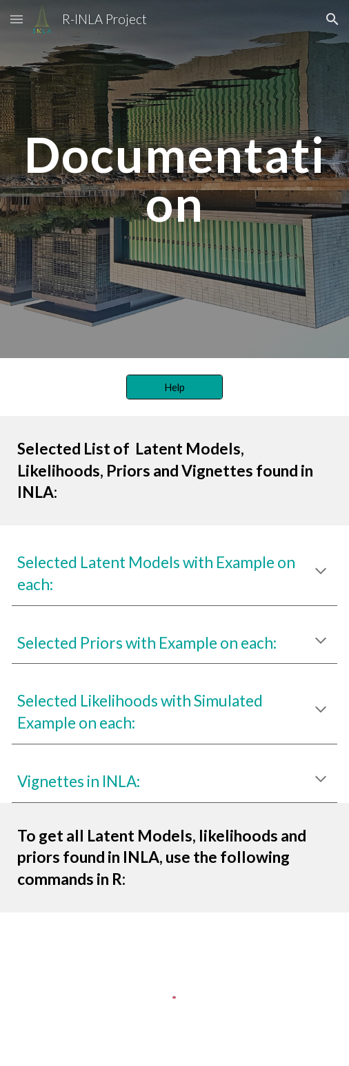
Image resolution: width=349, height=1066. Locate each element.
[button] (16, 19)
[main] (174, 179)
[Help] (175, 387)
